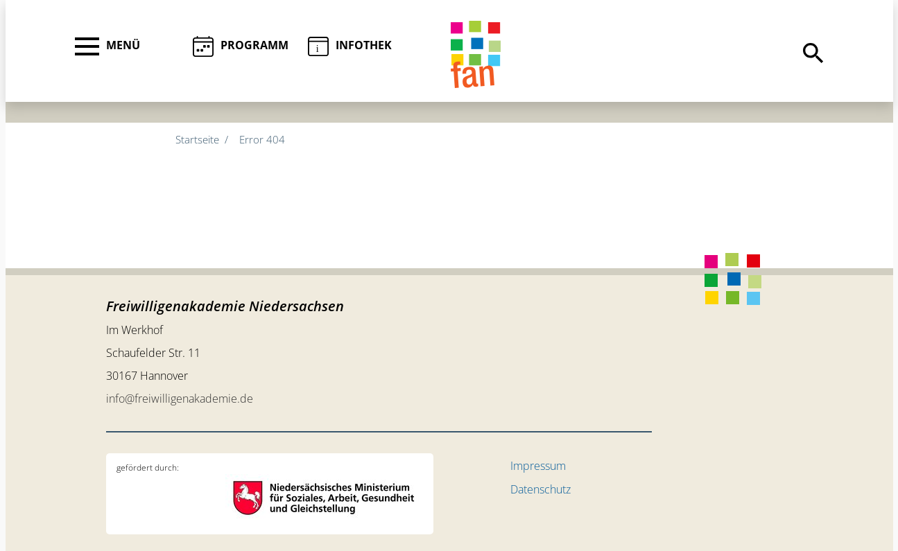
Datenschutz (540, 489)
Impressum (538, 465)
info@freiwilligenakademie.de (179, 398)
